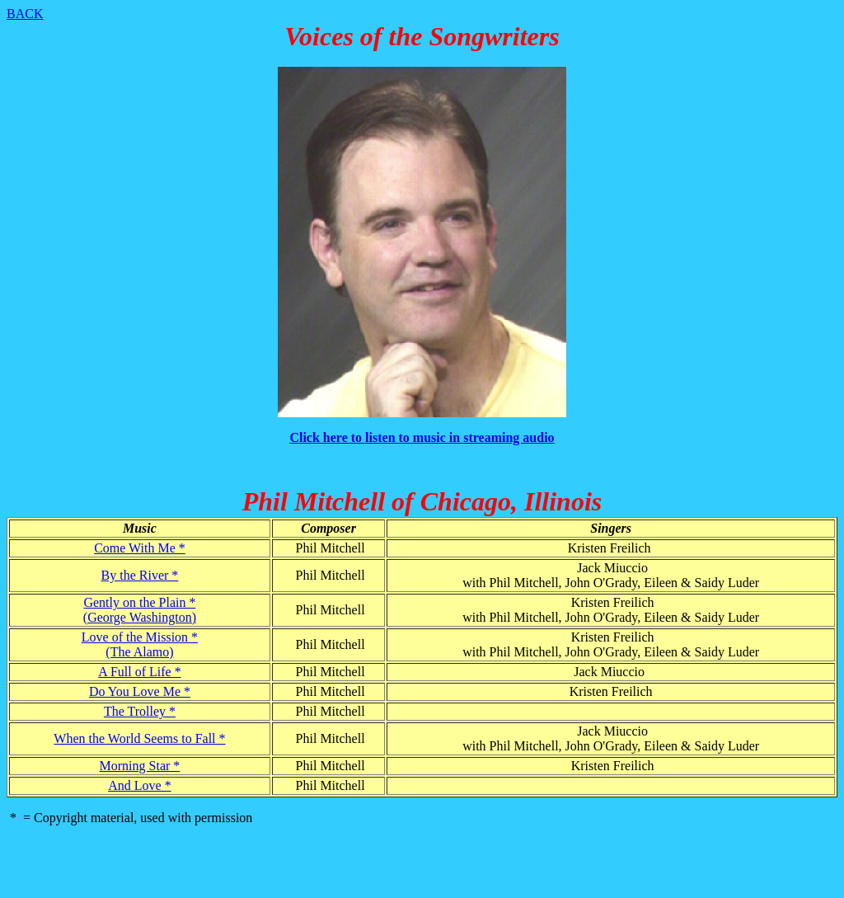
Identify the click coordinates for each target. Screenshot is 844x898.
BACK (25, 14)
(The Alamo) (139, 652)
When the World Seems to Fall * (139, 738)
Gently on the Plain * (139, 602)
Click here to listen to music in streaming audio (421, 437)
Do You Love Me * (139, 691)
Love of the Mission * (140, 637)
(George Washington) (139, 617)
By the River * (140, 575)
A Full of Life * (139, 672)
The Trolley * (140, 711)
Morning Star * (140, 766)
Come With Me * (139, 548)
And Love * (139, 785)
